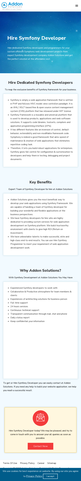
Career (41, 463)
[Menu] (77, 6)
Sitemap (51, 463)
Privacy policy (27, 463)
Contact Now (40, 446)
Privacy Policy (34, 476)
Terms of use (10, 463)
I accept (50, 476)
